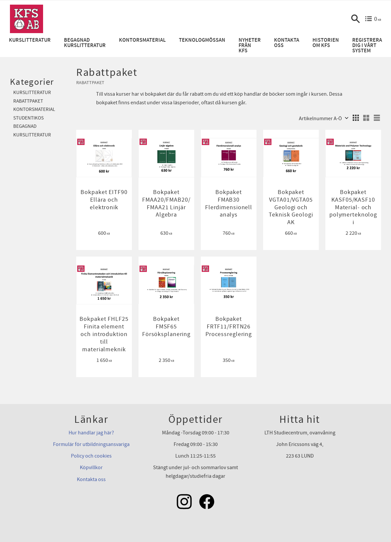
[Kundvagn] (373, 19)
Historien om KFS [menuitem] (325, 43)
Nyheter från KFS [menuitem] (250, 45)
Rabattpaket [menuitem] (28, 101)
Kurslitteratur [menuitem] (30, 40)
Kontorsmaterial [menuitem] (142, 40)
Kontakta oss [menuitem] (286, 43)
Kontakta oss (91, 479)
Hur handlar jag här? (91, 432)
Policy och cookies (91, 456)
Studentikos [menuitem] (28, 118)
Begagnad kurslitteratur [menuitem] (85, 43)
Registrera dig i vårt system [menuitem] (367, 45)
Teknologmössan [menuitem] (202, 40)
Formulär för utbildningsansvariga (91, 444)
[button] (355, 19)
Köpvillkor (91, 467)
